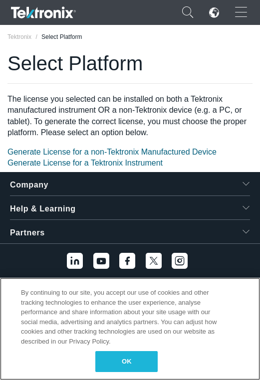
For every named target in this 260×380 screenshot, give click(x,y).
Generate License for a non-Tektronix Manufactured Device (112, 152)
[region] (130, 329)
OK (127, 361)
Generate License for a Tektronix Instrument (85, 163)
